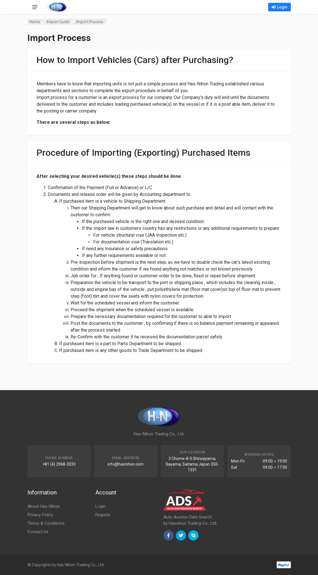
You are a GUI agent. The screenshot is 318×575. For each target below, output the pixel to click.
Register (103, 514)
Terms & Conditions (46, 523)
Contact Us (37, 531)
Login (279, 7)
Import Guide (58, 22)
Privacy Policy (40, 514)
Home (34, 22)
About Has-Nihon (43, 506)
